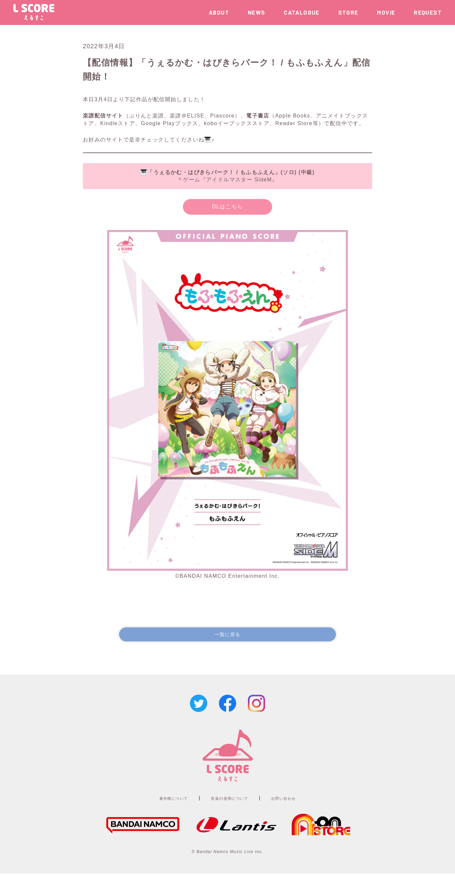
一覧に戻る (227, 636)
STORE (348, 12)
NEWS (256, 12)
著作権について (161, 801)
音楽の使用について (230, 801)
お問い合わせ (296, 801)
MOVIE (386, 12)
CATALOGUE (302, 12)
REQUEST (428, 12)
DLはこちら (227, 206)
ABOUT (219, 12)
